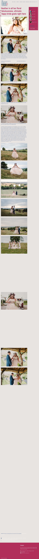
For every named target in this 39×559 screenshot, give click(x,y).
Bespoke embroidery (4, 538)
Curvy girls (11, 538)
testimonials (24, 538)
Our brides (17, 538)
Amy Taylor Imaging (14, 61)
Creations (18, 2)
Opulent (14, 538)
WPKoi (8, 558)
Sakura (33, 13)
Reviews (21, 538)
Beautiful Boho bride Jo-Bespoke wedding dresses (8, 540)
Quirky (19, 538)
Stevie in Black (34, 21)
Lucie (32, 18)
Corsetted (8, 538)
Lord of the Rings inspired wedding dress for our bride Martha (9, 539)
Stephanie (33, 10)
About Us (15, 2)
